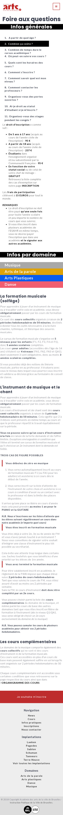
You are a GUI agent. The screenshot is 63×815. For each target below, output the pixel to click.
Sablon (31, 749)
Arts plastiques (31, 779)
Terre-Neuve (31, 759)
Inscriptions (31, 726)
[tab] (24, 38)
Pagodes (31, 745)
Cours (31, 718)
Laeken (31, 742)
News (31, 715)
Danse (31, 782)
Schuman (31, 752)
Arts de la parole (32, 775)
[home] (12, 6)
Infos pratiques (31, 722)
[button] (56, 6)
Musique (31, 786)
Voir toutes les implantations (31, 763)
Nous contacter (31, 729)
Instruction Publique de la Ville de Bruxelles (31, 802)
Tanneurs (31, 756)
